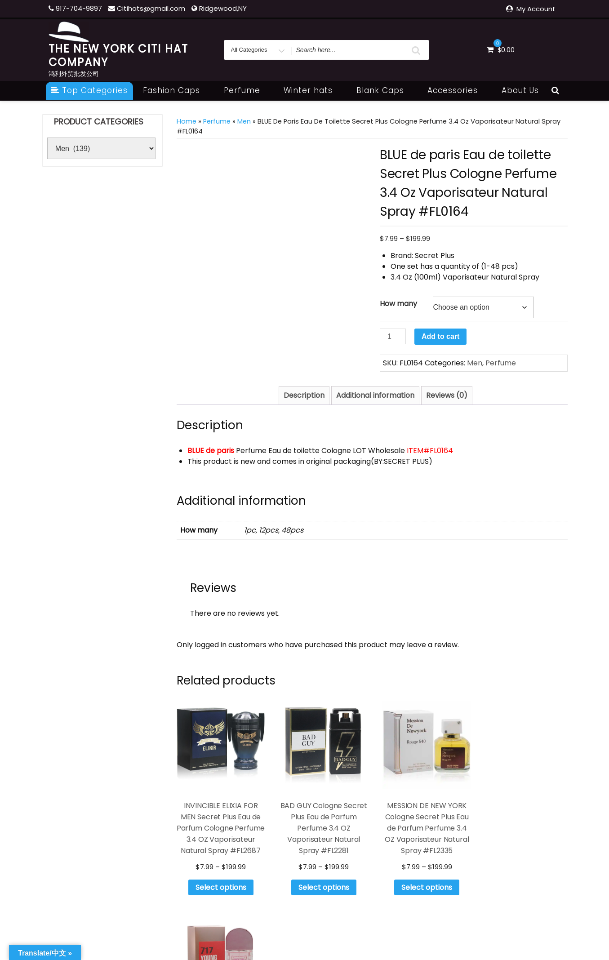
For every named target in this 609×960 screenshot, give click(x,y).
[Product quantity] (393, 336)
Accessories (457, 90)
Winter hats (313, 90)
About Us (520, 90)
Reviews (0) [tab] (446, 395)
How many (398, 303)
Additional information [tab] (375, 395)
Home (186, 121)
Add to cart (440, 336)
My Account (536, 8)
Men (244, 121)
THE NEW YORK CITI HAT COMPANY (118, 55)
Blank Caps (385, 90)
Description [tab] (304, 395)
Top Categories (89, 90)
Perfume (247, 90)
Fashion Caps (176, 90)
